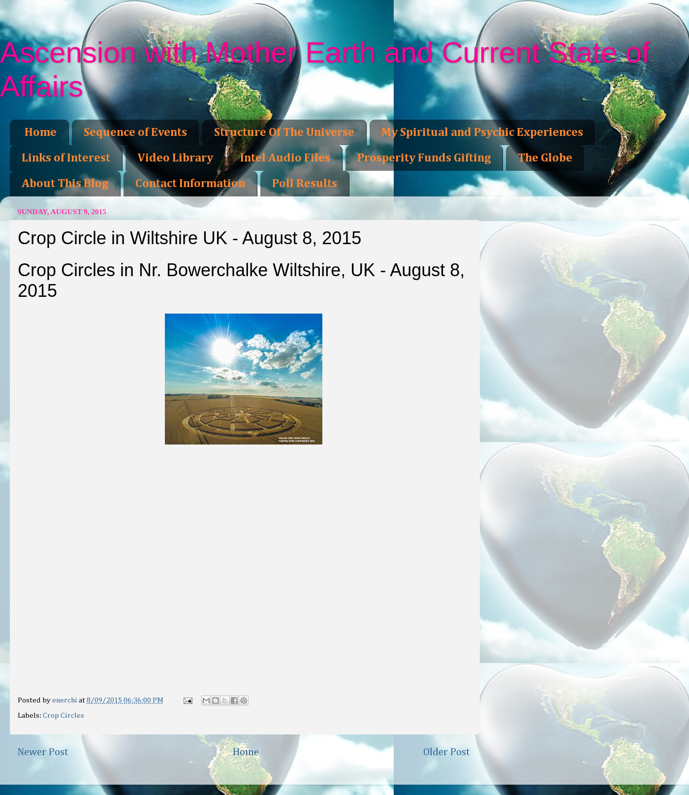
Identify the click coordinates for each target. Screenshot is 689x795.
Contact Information (190, 184)
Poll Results (304, 184)
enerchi (65, 700)
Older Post (446, 752)
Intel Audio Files (285, 158)
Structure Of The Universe (284, 132)
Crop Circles (63, 715)
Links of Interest (66, 158)
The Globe (545, 158)
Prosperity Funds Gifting (424, 158)
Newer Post (42, 752)
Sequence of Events (135, 132)
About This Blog (65, 184)
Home (41, 132)
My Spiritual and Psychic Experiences (482, 132)
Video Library (175, 158)
